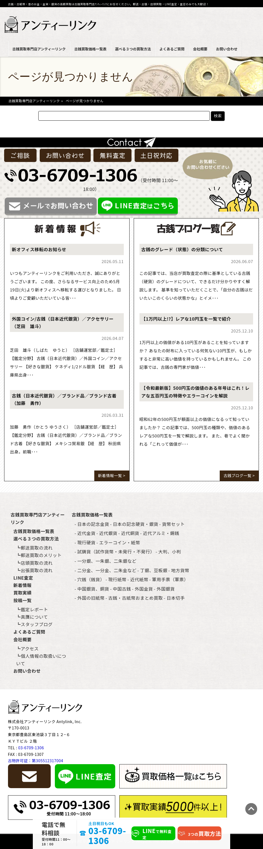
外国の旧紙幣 (90, 597)
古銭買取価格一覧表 (90, 49)
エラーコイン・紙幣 (119, 542)
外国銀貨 (166, 588)
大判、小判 (169, 551)
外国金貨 (144, 588)
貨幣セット (173, 524)
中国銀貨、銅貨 (93, 588)
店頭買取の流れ (37, 562)
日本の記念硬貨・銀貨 (135, 524)
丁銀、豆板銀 (153, 570)
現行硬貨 (86, 542)
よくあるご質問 (171, 49)
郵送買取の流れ (37, 547)
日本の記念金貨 (93, 524)
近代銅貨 (130, 533)
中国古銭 (122, 588)
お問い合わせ (226, 49)
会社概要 (200, 49)
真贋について (34, 616)
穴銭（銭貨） (90, 579)
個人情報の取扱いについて (41, 660)
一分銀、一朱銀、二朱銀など (106, 561)
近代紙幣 (139, 579)
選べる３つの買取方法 (133, 49)
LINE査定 (23, 577)
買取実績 (23, 592)
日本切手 (176, 597)
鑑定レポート (34, 609)
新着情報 (23, 585)
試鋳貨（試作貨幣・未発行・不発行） (116, 551)
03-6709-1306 (107, 835)
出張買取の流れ (37, 570)
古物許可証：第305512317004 (35, 760)
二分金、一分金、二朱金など (106, 570)
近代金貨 (86, 533)
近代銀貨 (108, 533)
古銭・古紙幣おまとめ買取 (135, 597)
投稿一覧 (23, 600)
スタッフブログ (37, 624)
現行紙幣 (117, 579)
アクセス (30, 648)
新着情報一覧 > (111, 475)
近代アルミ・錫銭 (161, 533)
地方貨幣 (180, 570)
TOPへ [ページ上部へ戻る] (251, 809)
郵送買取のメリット (41, 555)
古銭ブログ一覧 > (239, 475)
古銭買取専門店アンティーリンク (39, 49)
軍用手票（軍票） (170, 579)
